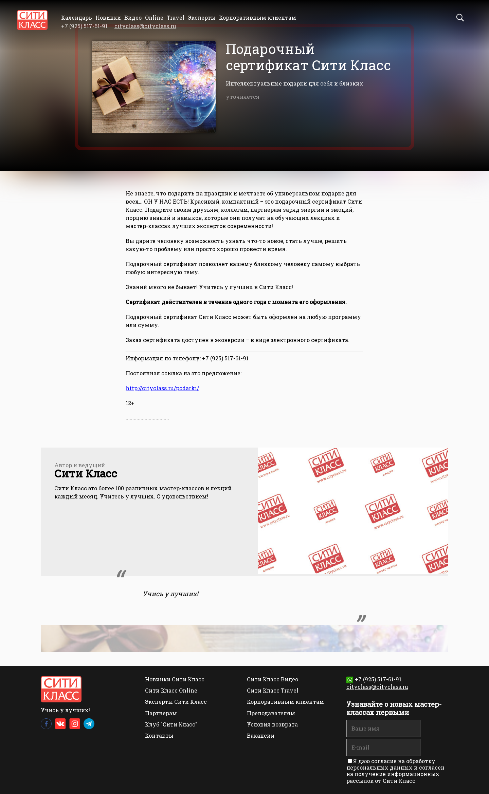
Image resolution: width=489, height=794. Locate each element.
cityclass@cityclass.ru (145, 26)
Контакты (159, 735)
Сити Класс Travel (272, 690)
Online (154, 17)
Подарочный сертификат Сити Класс (308, 57)
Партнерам (161, 713)
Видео (133, 17)
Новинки (108, 17)
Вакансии (260, 735)
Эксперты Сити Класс (176, 701)
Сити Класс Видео (272, 679)
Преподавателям (271, 713)
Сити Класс (85, 473)
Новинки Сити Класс (174, 679)
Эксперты (202, 17)
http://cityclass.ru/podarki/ (162, 388)
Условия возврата (272, 724)
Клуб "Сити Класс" (171, 724)
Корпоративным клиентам (257, 17)
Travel (175, 17)
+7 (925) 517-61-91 (373, 679)
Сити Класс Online (171, 690)
